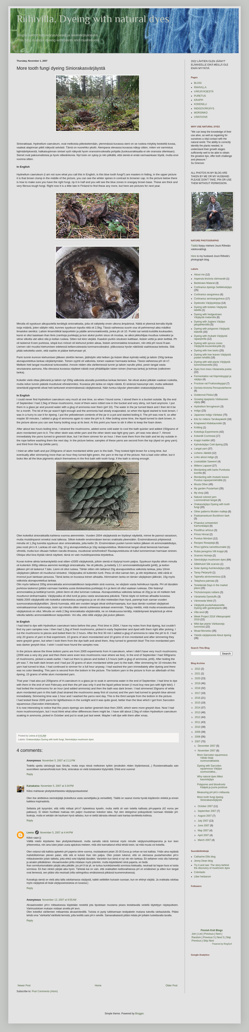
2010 (198, 726)
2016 (198, 697)
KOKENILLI (200, 104)
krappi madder (202, 440)
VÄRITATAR (201, 117)
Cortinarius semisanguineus (209, 298)
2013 (198, 712)
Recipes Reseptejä (204, 542)
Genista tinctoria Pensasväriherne (212, 387)
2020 (198, 678)
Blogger (139, 1013)
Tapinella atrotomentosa (207, 576)
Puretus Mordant (203, 538)
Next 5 (220, 937)
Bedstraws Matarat (204, 283)
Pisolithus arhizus (203, 530)
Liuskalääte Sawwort (205, 461)
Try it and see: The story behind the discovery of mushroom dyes (212, 867)
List (200, 933)
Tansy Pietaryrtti (203, 572)
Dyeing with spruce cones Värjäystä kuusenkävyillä (208, 345)
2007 (198, 741)
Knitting (198, 427)
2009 (198, 731)
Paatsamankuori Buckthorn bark (211, 515)
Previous (209, 933)
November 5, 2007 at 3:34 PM (57, 785)
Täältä (194, 245)
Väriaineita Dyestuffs (205, 596)
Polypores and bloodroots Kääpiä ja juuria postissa (212, 786)
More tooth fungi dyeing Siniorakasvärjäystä (210, 798)
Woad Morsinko (202, 630)
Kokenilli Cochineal (204, 436)
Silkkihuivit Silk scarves (207, 564)
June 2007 (204, 825)
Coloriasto (199, 872)
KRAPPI (198, 100)
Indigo (197, 410)
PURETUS (200, 95)
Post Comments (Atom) (45, 991)
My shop (198, 492)
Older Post (171, 985)
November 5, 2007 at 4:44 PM (56, 832)
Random (196, 937)
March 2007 (205, 840)
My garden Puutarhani (206, 488)
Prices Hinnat (201, 534)
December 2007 (207, 745)
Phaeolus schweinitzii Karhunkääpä (206, 524)
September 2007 (207, 811)
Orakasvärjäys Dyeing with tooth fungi (45, 739)
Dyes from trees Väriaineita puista (212, 369)
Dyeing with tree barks (206, 350)
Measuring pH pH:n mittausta (213, 792)
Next (218, 933)
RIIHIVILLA (200, 87)
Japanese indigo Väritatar (208, 414)
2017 (198, 693)
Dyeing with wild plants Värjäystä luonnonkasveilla (212, 363)
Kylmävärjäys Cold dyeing (208, 444)
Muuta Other (201, 484)
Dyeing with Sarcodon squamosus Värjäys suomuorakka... (209, 768)
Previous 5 (209, 937)
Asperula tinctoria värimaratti (210, 278)
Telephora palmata (204, 580)
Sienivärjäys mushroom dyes (79, 739)
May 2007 (203, 830)
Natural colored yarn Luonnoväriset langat (205, 498)
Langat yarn (200, 448)
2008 (198, 736)
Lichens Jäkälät (202, 453)
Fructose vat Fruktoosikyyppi (210, 383)
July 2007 (203, 820)
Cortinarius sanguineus (207, 294)
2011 (198, 722)
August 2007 (205, 815)
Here (193, 256)
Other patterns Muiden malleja (210, 511)
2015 (198, 702)
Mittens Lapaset (203, 465)
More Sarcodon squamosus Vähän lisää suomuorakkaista (212, 758)
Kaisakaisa (33, 785)
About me (199, 274)
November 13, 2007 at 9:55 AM (59, 899)
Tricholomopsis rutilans (206, 592)
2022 (198, 668)
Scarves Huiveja (203, 555)
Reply (30, 774)
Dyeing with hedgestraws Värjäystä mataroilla (208, 316)
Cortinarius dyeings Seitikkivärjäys (213, 287)
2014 (198, 707)
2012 (198, 717)
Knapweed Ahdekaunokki (208, 423)
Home (98, 985)
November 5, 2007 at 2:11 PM (58, 760)
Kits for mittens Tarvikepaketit (210, 419)
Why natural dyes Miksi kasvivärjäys (210, 778)
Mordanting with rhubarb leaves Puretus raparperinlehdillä (211, 478)
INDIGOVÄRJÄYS (204, 108)
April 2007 (204, 835)
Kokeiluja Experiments (206, 431)
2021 (198, 673)
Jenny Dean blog (203, 860)
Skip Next (208, 940)
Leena (30, 832)
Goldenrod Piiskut (204, 394)
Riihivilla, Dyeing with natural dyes (93, 18)
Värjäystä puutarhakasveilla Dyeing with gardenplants (209, 606)
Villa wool (199, 612)
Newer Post (24, 985)
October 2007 (206, 806)
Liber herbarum (202, 876)
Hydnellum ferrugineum (207, 406)
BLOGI (198, 83)
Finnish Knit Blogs (212, 930)
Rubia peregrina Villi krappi (209, 551)
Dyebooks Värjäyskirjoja (207, 303)
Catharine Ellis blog (204, 856)
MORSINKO (201, 112)
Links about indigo (204, 457)
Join (194, 933)
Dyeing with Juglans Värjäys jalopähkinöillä (209, 323)
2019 (198, 683)
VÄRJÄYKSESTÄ (204, 91)
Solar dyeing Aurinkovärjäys (209, 568)
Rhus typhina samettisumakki (210, 547)
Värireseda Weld (203, 600)
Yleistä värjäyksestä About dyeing (212, 635)
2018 (198, 688)
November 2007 (207, 750)
